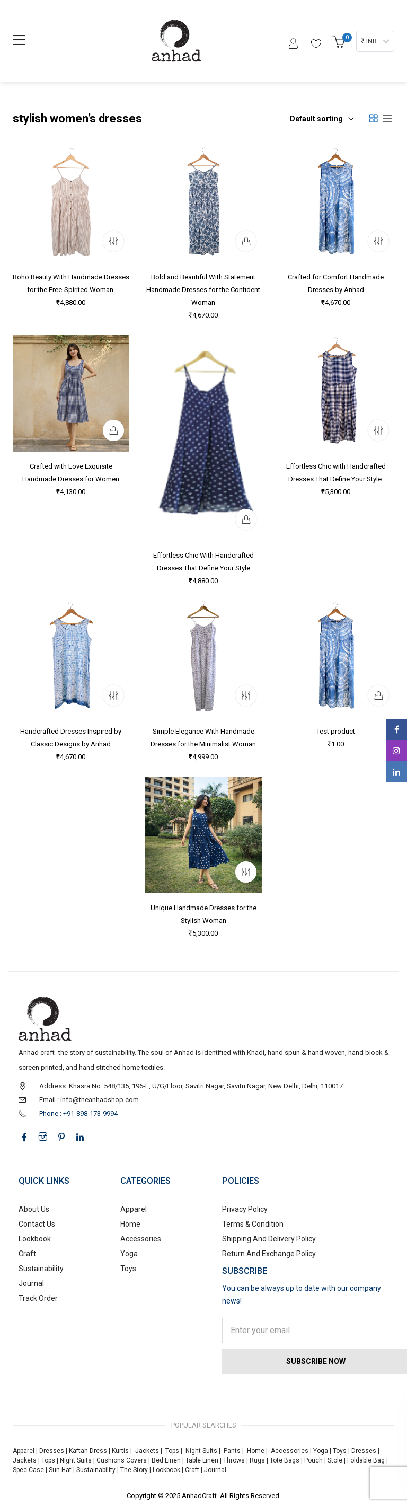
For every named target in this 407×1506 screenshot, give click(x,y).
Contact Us (37, 1224)
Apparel (133, 1209)
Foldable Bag (366, 1460)
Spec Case (28, 1470)
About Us (34, 1209)
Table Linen (201, 1460)
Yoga (129, 1253)
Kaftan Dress (88, 1451)
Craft (27, 1253)
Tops (172, 1451)
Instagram (396, 750)
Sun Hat (60, 1470)
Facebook (396, 729)
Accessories (140, 1239)
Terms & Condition (253, 1224)
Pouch (313, 1460)
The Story (133, 1470)
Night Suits (201, 1451)
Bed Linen (166, 1460)
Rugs (257, 1460)
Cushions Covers (121, 1460)
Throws (234, 1460)
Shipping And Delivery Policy (269, 1239)
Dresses (51, 1451)
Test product (335, 731)
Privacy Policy (245, 1209)
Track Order (38, 1298)
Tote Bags (284, 1460)
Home (130, 1224)
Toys (128, 1268)
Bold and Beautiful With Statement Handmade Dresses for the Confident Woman (203, 289)
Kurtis (120, 1451)
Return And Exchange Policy (269, 1253)
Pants (232, 1451)
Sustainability (41, 1268)
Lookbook (35, 1239)
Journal (31, 1283)
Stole (335, 1460)
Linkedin (396, 771)
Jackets (147, 1451)
